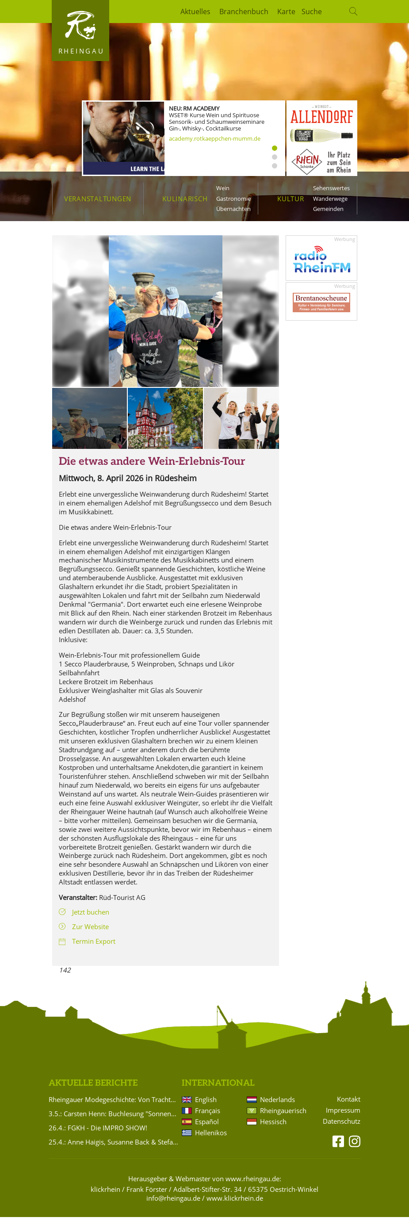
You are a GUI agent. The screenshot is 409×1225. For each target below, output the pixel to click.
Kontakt (348, 1107)
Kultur (290, 198)
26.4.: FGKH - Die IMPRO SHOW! (98, 1135)
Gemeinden (328, 209)
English (206, 1107)
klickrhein (105, 1197)
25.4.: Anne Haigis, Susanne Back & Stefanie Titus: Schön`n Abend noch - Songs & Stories (114, 1149)
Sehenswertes (331, 188)
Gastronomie (233, 199)
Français (207, 1118)
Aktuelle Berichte (93, 1091)
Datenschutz (341, 1129)
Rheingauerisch (282, 1118)
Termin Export (93, 949)
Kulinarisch (184, 198)
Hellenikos (211, 1140)
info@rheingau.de (173, 1206)
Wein (222, 188)
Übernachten (233, 209)
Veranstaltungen (97, 198)
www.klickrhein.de (234, 1206)
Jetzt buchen (90, 919)
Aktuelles (195, 11)
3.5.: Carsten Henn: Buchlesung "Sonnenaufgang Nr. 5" (114, 1121)
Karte (286, 11)
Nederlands (277, 1107)
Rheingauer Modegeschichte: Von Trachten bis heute (114, 1107)
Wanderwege (330, 199)
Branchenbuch (243, 11)
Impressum (343, 1118)
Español (207, 1129)
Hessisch (273, 1129)
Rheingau (81, 50)
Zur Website (90, 934)
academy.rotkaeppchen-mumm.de (214, 138)
